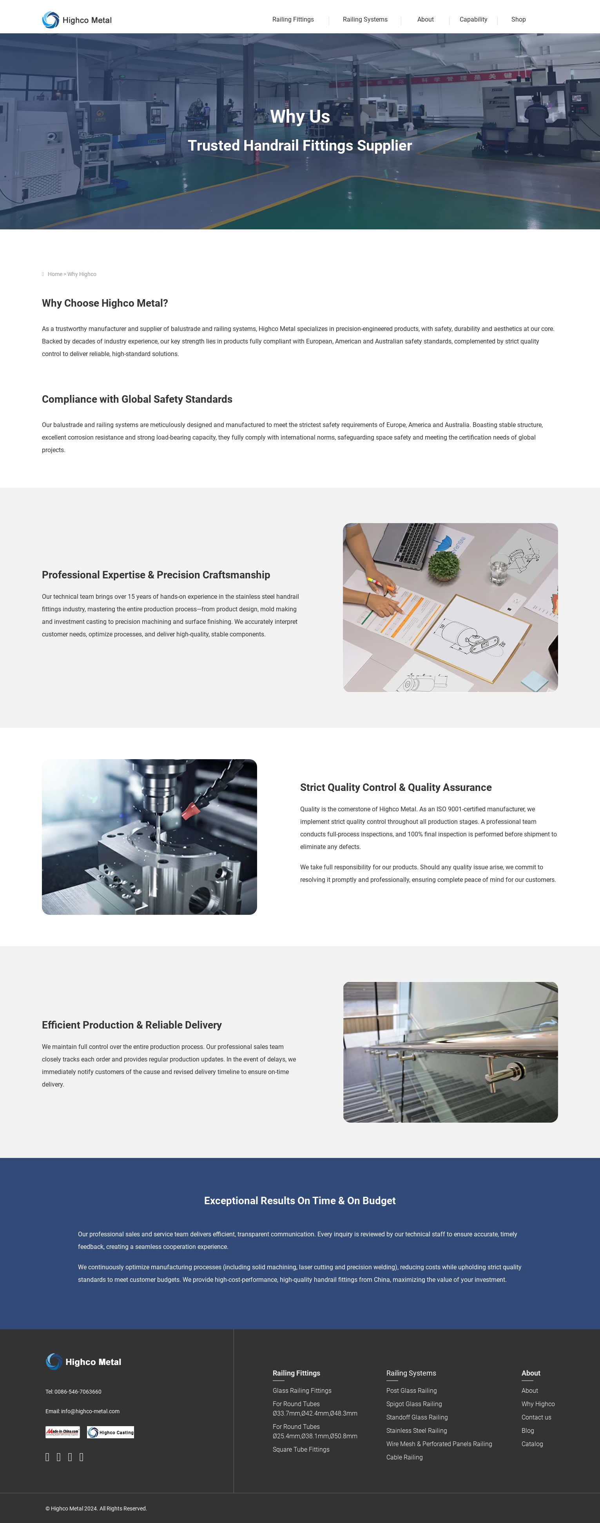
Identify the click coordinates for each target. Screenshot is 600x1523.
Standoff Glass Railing (417, 1417)
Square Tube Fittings (301, 1449)
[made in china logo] (62, 1432)
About (425, 19)
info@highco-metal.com (90, 1411)
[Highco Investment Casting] (110, 1432)
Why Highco (538, 1404)
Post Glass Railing (411, 1390)
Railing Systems (365, 19)
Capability (474, 19)
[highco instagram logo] (81, 1457)
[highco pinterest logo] (70, 1457)
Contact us (536, 1417)
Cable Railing (404, 1457)
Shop (518, 19)
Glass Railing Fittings (302, 1390)
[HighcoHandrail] (47, 1457)
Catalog (532, 1444)
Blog (528, 1430)
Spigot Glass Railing (414, 1404)
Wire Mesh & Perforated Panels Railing (439, 1444)
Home (55, 274)
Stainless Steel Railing (416, 1430)
